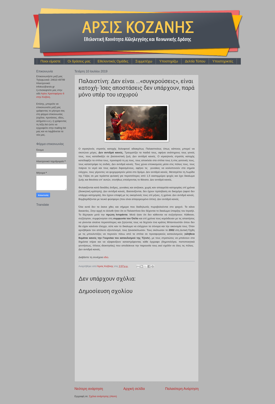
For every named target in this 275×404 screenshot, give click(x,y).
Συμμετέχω (143, 61)
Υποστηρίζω (168, 61)
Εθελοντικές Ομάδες (113, 61)
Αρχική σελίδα (134, 389)
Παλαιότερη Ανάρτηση (182, 389)
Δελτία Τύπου (195, 61)
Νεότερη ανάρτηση (88, 389)
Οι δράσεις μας (79, 61)
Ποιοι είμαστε (50, 61)
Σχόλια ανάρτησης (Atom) (103, 396)
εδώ (106, 257)
